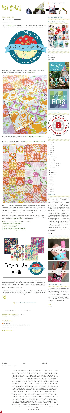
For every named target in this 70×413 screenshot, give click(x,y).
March (52, 170)
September (53, 158)
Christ (60, 199)
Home (24, 363)
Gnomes (60, 207)
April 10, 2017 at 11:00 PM (9, 327)
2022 (51, 144)
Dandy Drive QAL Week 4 (56, 163)
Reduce (49, 218)
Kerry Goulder (66, 208)
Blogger (39, 409)
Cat (52, 199)
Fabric (66, 204)
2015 (51, 179)
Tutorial (50, 227)
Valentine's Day (62, 228)
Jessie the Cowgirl (56, 208)
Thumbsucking (57, 225)
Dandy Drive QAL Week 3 (56, 165)
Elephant (63, 204)
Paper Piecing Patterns (59, 213)
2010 (51, 189)
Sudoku (58, 222)
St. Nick (55, 222)
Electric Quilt (57, 204)
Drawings (57, 202)
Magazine (64, 210)
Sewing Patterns (62, 219)
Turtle (68, 225)
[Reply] (9, 323)
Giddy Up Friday (64, 205)
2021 (51, 146)
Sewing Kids (55, 219)
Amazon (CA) (51, 61)
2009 (51, 191)
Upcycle (57, 228)
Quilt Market (60, 216)
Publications (64, 215)
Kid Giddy (52, 210)
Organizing (62, 212)
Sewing (50, 219)
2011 (51, 187)
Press (54, 215)
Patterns (67, 213)
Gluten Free (56, 207)
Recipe (64, 216)
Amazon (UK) (51, 59)
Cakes (49, 199)
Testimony (62, 222)
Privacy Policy (51, 306)
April (52, 162)
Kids (57, 210)
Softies (65, 221)
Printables (58, 215)
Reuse (56, 218)
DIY (65, 201)
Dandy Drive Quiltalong (56, 167)
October (52, 156)
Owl (66, 212)
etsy (49, 230)
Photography (50, 215)
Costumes (50, 201)
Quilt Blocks (55, 216)
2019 (51, 150)
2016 (51, 177)
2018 (51, 152)
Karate (61, 208)
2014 (51, 181)
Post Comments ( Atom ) (13, 366)
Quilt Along (9, 315)
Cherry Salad (56, 199)
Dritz (61, 202)
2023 (51, 142)
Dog (67, 201)
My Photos (57, 212)
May (52, 160)
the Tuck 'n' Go (52, 230)
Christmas (64, 199)
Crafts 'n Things (56, 201)
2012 (51, 185)
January (52, 174)
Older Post (44, 363)
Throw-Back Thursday (53, 224)
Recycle (68, 216)
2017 (51, 154)
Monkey (67, 210)
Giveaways (51, 207)
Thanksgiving (66, 222)
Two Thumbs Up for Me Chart (60, 227)
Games (53, 205)
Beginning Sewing (61, 198)
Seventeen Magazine (61, 218)
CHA (68, 198)
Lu (4, 323)
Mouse (54, 212)
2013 (51, 183)
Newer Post (4, 363)
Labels (60, 210)
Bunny (66, 198)
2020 (51, 148)
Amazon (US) (51, 55)
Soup (68, 221)
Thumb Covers (62, 224)
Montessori (50, 212)
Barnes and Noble (51, 57)
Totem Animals (64, 225)
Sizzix (62, 221)
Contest (68, 199)
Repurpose (53, 218)
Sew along (67, 218)
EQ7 (64, 202)
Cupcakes (62, 201)
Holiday (64, 207)
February (53, 172)
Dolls (53, 202)
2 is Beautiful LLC (52, 198)
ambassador (67, 228)
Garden (57, 205)
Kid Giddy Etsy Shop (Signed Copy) (55, 53)
